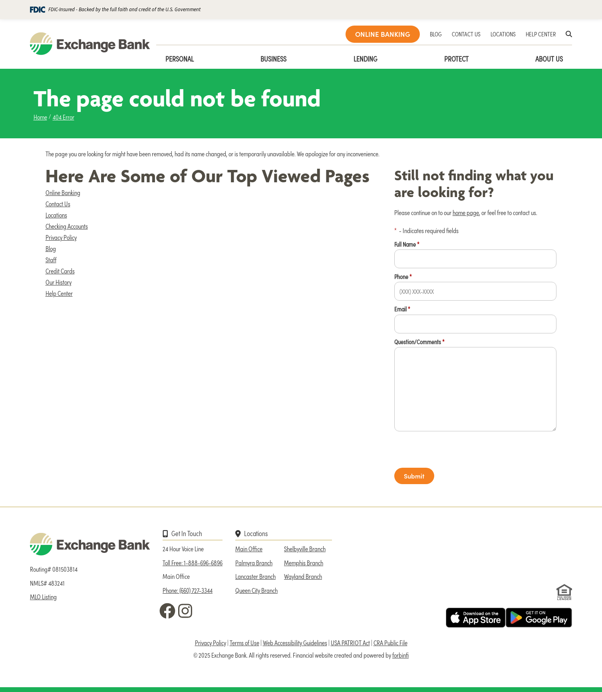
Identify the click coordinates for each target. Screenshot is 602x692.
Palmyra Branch (253, 562)
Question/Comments (419, 341)
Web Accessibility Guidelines (295, 642)
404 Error (63, 116)
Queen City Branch (256, 590)
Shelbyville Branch (305, 548)
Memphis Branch (303, 562)
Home (40, 116)
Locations (56, 214)
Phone (403, 276)
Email (402, 309)
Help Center (59, 293)
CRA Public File (390, 642)
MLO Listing (43, 596)
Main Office (248, 548)
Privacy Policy (61, 237)
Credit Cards (60, 270)
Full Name (406, 244)
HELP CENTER (541, 34)
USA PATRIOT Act (350, 642)
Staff (51, 259)
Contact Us (58, 203)
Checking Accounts (67, 225)
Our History (59, 281)
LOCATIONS (503, 34)
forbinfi (400, 654)
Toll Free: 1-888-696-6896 (193, 562)
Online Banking (63, 192)
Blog (51, 248)
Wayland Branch (303, 576)
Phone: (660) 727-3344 (188, 590)
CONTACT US (466, 34)
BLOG (436, 34)
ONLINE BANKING (382, 33)
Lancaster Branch (255, 576)
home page (466, 212)
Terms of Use (244, 642)
